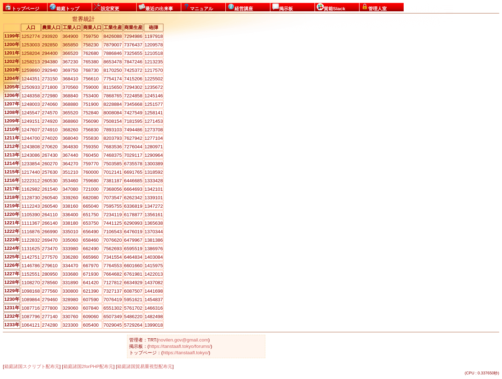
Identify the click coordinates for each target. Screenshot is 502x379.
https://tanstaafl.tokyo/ (186, 352)
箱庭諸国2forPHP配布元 (88, 366)
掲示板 (282, 7)
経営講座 (240, 7)
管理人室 (374, 7)
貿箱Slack (331, 7)
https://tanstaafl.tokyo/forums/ (179, 346)
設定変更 (106, 7)
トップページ (22, 7)
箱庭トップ (64, 7)
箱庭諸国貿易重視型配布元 (144, 366)
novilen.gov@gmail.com (183, 340)
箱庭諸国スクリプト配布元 (31, 366)
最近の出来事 (155, 7)
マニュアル (198, 7)
